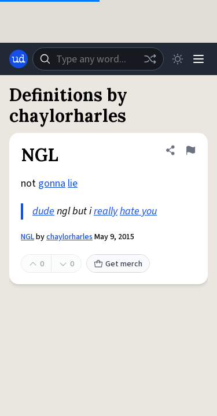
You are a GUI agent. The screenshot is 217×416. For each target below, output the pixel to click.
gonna (51, 183)
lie (73, 183)
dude (43, 211)
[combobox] (98, 58)
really (105, 211)
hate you (138, 211)
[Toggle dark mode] (177, 59)
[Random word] (150, 59)
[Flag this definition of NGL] (190, 150)
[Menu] (198, 59)
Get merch (118, 264)
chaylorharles (69, 237)
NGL (27, 237)
